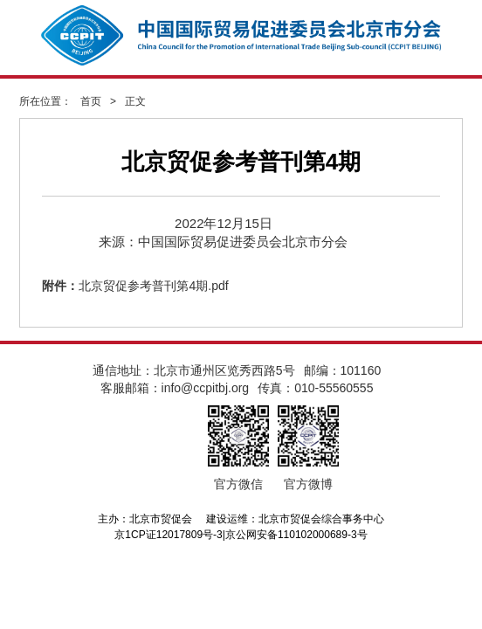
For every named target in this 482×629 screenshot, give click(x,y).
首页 (90, 101)
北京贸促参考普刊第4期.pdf (153, 286)
